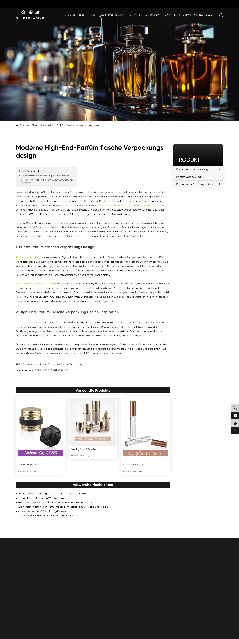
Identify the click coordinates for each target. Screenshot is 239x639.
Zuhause (24, 125)
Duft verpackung (151, 205)
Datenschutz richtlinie (212, 628)
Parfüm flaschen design (28, 257)
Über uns (70, 14)
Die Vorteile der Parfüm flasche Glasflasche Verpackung (52, 364)
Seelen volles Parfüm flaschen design (48, 370)
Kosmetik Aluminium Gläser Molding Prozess (42, 511)
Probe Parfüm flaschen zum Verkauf (35, 283)
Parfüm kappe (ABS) (28, 464)
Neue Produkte (88, 14)
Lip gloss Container (133, 464)
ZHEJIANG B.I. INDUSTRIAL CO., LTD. (51, 628)
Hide (42, 171)
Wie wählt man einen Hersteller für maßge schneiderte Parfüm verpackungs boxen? (63, 506)
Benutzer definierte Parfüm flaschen (117, 205)
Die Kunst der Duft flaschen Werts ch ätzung (42, 498)
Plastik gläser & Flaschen (83, 449)
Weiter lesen (27, 471)
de (217, 4)
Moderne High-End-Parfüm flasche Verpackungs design (70, 125)
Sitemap (191, 628)
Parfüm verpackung (113, 14)
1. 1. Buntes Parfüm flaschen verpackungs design (44, 175)
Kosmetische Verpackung (145, 14)
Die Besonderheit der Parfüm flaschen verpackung (45, 515)
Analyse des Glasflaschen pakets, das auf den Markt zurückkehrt (53, 493)
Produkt (187, 160)
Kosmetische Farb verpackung (183, 14)
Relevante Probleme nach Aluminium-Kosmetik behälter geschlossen (55, 502)
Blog (209, 14)
